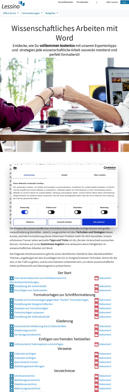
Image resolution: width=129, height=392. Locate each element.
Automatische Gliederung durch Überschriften (38, 326)
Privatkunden (82, 2)
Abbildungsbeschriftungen (27, 366)
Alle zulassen (99, 222)
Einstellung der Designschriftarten (31, 304)
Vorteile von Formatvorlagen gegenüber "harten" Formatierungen (49, 300)
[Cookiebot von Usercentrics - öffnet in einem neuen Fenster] (105, 168)
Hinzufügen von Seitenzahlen (28, 290)
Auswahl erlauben (64, 222)
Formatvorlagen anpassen (27, 312)
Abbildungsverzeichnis (25, 380)
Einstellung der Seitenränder (28, 286)
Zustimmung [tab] (29, 175)
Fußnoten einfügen (23, 353)
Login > (124, 2)
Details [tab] (64, 175)
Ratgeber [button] (51, 13)
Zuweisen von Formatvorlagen (29, 308)
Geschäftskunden (65, 2)
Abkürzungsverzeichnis (25, 388)
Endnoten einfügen (23, 358)
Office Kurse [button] (10, 13)
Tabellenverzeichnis (23, 384)
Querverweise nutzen (24, 362)
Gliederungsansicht (23, 330)
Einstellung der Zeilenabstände (30, 316)
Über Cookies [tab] (100, 175)
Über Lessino (112, 2)
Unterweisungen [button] (31, 13)
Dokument (103, 278)
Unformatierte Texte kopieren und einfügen (36, 344)
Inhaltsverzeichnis (22, 376)
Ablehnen (30, 222)
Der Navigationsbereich (25, 334)
